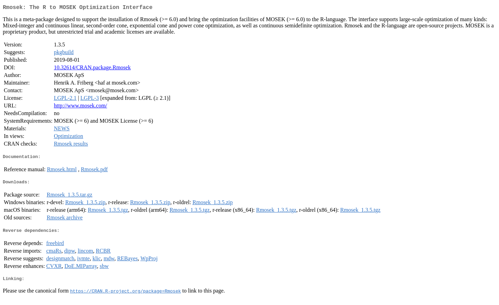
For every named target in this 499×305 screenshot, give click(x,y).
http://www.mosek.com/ (80, 107)
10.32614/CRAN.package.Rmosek (92, 69)
